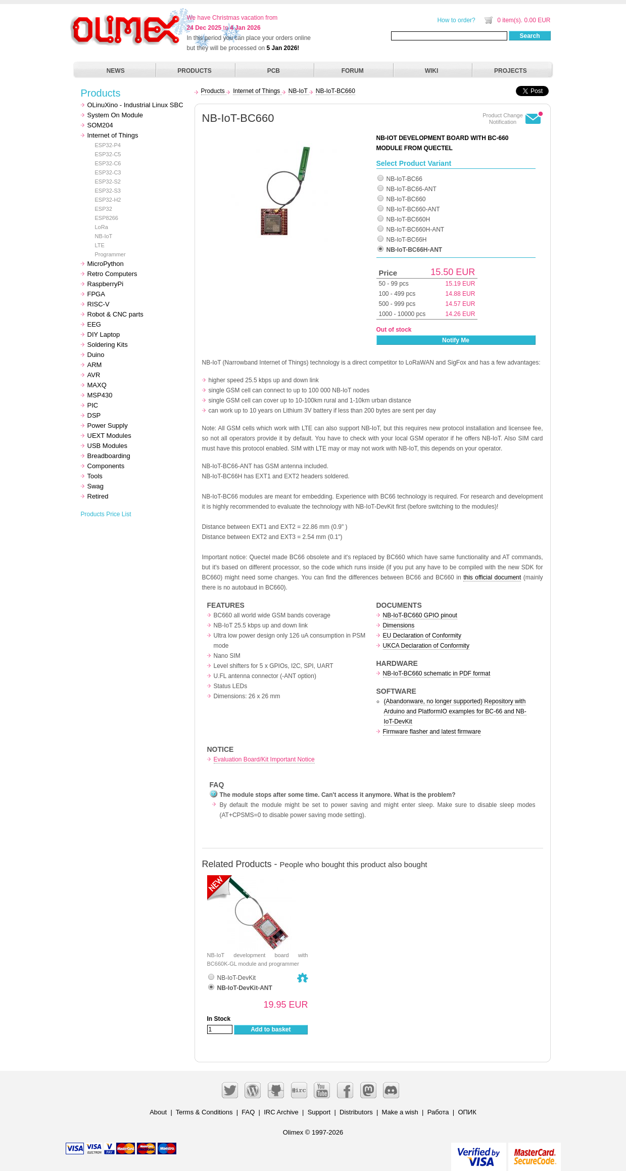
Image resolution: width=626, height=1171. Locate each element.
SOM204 (100, 125)
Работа (438, 1112)
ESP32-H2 (108, 200)
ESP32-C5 (108, 154)
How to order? (456, 20)
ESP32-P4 (108, 145)
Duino (96, 354)
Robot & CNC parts (115, 314)
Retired (98, 496)
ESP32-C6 (108, 163)
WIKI (432, 70)
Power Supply (107, 425)
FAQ (248, 1112)
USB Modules (107, 445)
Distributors (356, 1112)
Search (529, 35)
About (158, 1112)
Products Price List (106, 514)
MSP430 (100, 395)
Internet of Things (112, 135)
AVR (94, 375)
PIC (93, 405)
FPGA (96, 294)
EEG (94, 324)
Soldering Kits (107, 344)
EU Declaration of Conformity (422, 635)
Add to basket (271, 1029)
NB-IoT (104, 236)
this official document (492, 577)
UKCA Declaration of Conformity (426, 645)
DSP (94, 415)
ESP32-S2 (108, 181)
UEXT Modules (109, 435)
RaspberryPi (105, 284)
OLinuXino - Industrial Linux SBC (135, 105)
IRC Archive (281, 1112)
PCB (273, 70)
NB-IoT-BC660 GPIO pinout (420, 615)
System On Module (115, 115)
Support (319, 1112)
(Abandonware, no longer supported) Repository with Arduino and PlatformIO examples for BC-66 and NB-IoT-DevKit (455, 711)
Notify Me (455, 340)
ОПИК (467, 1112)
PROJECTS (510, 70)
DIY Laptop (103, 334)
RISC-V (98, 304)
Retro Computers (112, 274)
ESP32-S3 (108, 191)
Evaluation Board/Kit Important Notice (264, 759)
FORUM (353, 70)
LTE (100, 245)
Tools (95, 476)
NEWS (116, 70)
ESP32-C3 (108, 172)
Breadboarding (108, 456)
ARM (94, 365)
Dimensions (399, 625)
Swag (95, 486)
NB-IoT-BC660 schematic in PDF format (437, 673)
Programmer (110, 254)
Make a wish (400, 1112)
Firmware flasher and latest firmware (432, 731)
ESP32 (103, 209)
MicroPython (105, 263)
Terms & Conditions (204, 1112)
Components (106, 466)
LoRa (101, 227)
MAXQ (97, 385)
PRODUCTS (194, 70)
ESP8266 (106, 218)
